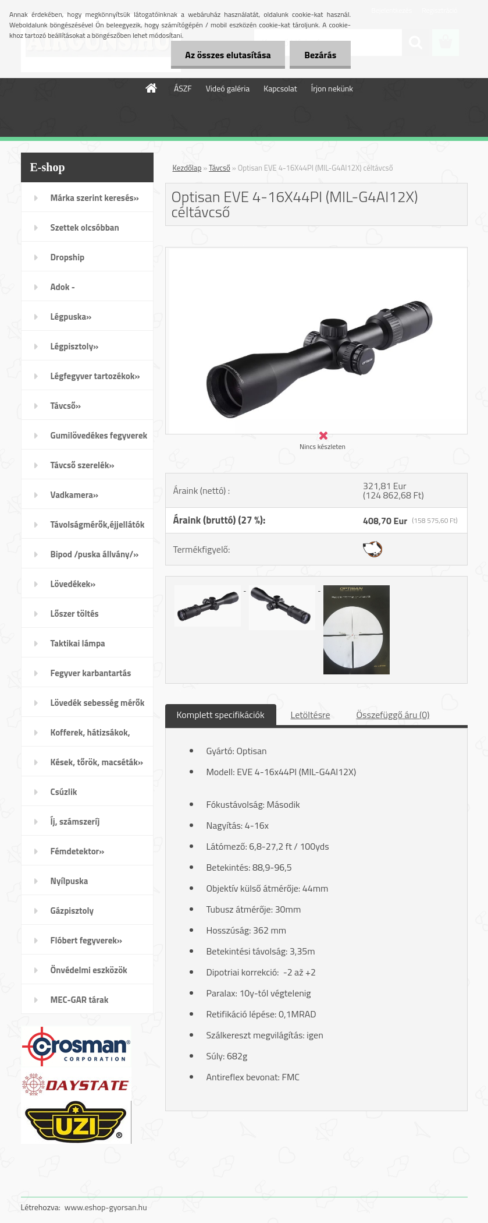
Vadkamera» (75, 494)
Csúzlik (64, 791)
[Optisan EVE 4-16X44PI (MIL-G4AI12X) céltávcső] (316, 252)
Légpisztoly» (75, 346)
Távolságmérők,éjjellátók (98, 524)
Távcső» (66, 405)
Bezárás (320, 55)
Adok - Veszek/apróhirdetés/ (92, 290)
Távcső (219, 168)
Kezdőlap (187, 168)
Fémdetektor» (78, 851)
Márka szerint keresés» (95, 197)
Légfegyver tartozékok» (95, 376)
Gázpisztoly (72, 910)
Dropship (68, 257)
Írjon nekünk (332, 88)
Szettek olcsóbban (85, 227)
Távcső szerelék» (83, 465)
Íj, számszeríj (75, 821)
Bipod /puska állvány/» (95, 554)
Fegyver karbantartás (91, 673)
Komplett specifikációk (221, 715)
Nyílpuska (69, 881)
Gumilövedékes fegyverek (99, 435)
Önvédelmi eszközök (89, 970)
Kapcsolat (280, 88)
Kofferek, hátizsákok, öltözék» (90, 736)
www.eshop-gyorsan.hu (106, 1207)
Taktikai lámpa (78, 643)
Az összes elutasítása (227, 55)
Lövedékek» (73, 584)
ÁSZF (183, 88)
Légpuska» (71, 316)
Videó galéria (228, 88)
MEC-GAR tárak (80, 999)
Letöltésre (310, 715)
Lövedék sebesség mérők (98, 702)
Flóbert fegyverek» (87, 940)
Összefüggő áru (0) (393, 715)
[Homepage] (151, 88)
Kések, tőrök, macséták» (97, 762)
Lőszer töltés (75, 613)
